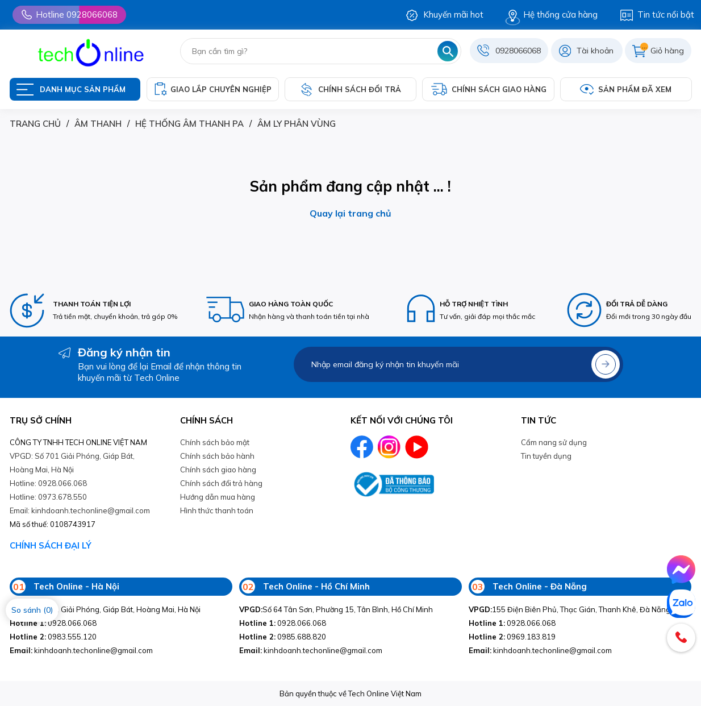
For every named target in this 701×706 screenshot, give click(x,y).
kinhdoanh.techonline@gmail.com (81, 650)
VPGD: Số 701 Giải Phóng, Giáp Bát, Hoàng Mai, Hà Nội (72, 462)
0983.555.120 (53, 636)
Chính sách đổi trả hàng (221, 483)
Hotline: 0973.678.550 (48, 496)
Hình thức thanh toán (216, 510)
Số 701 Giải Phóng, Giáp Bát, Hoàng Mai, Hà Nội (105, 609)
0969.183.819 (512, 636)
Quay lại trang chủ (350, 213)
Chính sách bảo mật (214, 442)
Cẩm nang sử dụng (554, 442)
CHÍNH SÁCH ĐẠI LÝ (50, 545)
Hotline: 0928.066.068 (48, 483)
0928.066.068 (53, 623)
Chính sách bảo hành (217, 455)
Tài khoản (595, 50)
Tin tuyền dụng (546, 455)
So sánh (32, 610)
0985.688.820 (282, 636)
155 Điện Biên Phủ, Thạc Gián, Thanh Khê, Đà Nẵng (569, 609)
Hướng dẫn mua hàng (217, 496)
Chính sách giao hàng (218, 469)
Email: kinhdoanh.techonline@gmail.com (80, 510)
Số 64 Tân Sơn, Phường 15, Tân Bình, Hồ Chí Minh (336, 609)
